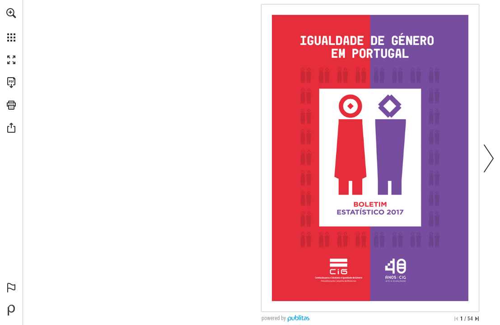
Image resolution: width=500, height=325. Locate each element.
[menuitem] (11, 24)
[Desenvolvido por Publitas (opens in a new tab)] (11, 310)
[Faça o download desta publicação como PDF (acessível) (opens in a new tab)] (11, 82)
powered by (274, 318)
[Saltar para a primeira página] (456, 318)
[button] (11, 13)
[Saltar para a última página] (477, 318)
